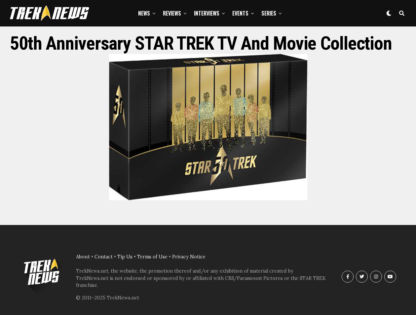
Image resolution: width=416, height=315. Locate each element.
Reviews (172, 13)
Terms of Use (152, 257)
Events (240, 13)
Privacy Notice (189, 257)
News (144, 13)
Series (268, 13)
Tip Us (124, 257)
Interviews (206, 13)
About (83, 257)
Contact (104, 257)
